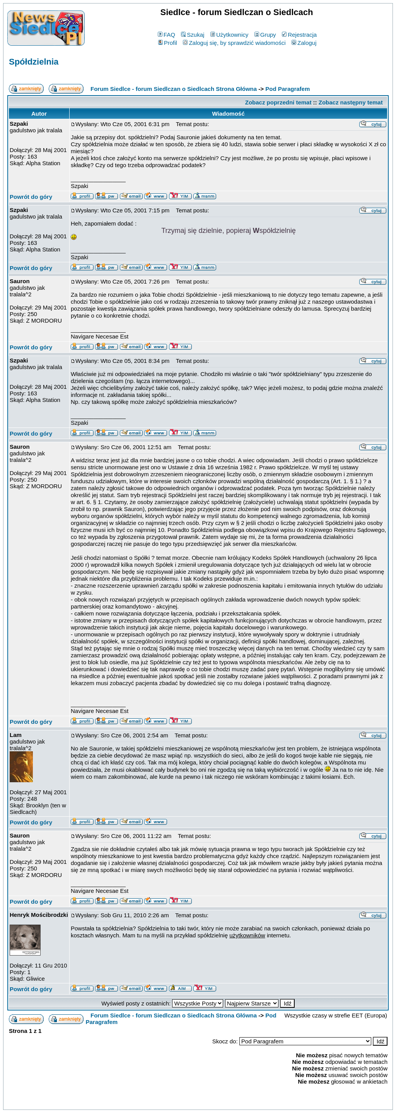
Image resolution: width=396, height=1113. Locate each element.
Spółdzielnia (33, 62)
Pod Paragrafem (287, 88)
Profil (167, 42)
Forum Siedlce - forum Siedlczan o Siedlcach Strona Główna (173, 88)
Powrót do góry (31, 196)
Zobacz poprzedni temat (278, 102)
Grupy (265, 34)
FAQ (166, 34)
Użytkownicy (229, 34)
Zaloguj (304, 42)
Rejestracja (299, 34)
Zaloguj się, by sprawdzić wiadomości (234, 42)
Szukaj (192, 34)
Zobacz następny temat (351, 102)
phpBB (180, 1102)
